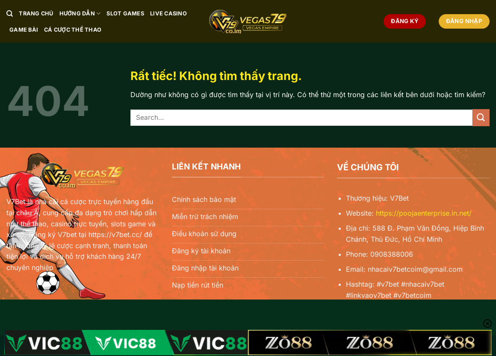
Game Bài (23, 30)
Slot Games (125, 13)
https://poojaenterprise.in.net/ (424, 213)
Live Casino (168, 13)
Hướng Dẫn (80, 13)
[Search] (9, 14)
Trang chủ (36, 13)
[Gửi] (481, 117)
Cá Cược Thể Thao (72, 30)
